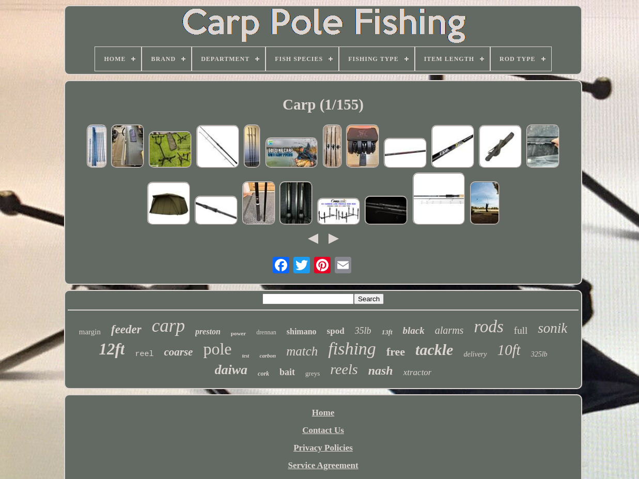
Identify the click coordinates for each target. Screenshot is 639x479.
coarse (178, 352)
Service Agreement (323, 465)
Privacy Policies (323, 448)
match (302, 351)
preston (208, 331)
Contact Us (323, 430)
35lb (363, 331)
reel (144, 354)
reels (343, 369)
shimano (302, 331)
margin (90, 332)
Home (323, 413)
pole (217, 348)
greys (312, 373)
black (414, 330)
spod (336, 331)
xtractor (417, 372)
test (246, 356)
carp (168, 326)
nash (380, 370)
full (520, 330)
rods (488, 326)
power (238, 333)
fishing (352, 348)
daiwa (231, 369)
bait (287, 372)
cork (263, 373)
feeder (126, 329)
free (395, 351)
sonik (552, 328)
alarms (449, 330)
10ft (509, 350)
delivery (475, 354)
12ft (111, 349)
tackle (434, 349)
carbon (267, 355)
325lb (539, 354)
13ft (387, 332)
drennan (266, 332)
